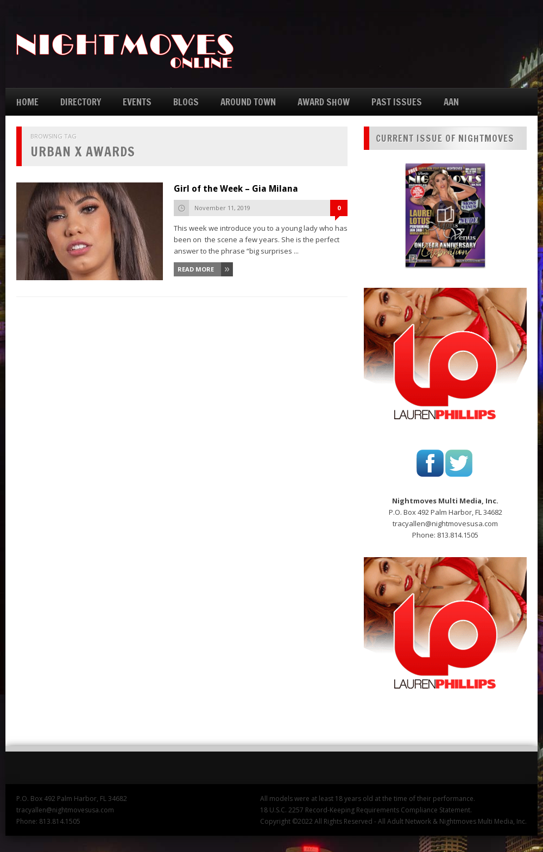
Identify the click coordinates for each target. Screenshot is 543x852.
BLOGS (186, 102)
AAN (451, 102)
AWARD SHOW (324, 102)
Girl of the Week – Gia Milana (236, 189)
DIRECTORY (80, 102)
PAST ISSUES (396, 102)
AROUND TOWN (248, 102)
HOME (27, 102)
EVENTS (137, 102)
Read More (196, 269)
